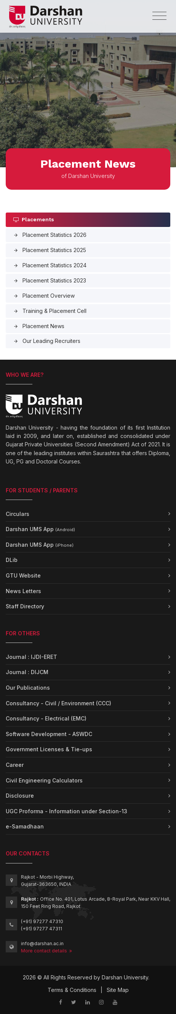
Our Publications (28, 687)
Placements (33, 219)
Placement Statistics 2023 (49, 280)
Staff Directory (25, 606)
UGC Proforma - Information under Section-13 (66, 811)
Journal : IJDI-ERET (31, 657)
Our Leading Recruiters (46, 341)
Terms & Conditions (72, 990)
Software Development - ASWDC (49, 734)
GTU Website (23, 575)
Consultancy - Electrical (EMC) (46, 718)
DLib (12, 560)
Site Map (118, 990)
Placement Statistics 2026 (49, 235)
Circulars (17, 514)
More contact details (46, 951)
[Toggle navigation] (159, 16)
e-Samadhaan (25, 826)
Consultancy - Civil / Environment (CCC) (58, 703)
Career (15, 765)
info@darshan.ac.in (42, 943)
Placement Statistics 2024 (49, 265)
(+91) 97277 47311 (41, 928)
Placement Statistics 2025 (49, 250)
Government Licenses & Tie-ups (49, 749)
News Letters (23, 591)
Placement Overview (44, 295)
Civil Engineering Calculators (44, 780)
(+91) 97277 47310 (42, 921)
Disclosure (20, 795)
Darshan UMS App (40, 529)
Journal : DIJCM (27, 672)
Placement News (38, 326)
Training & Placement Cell (49, 311)
